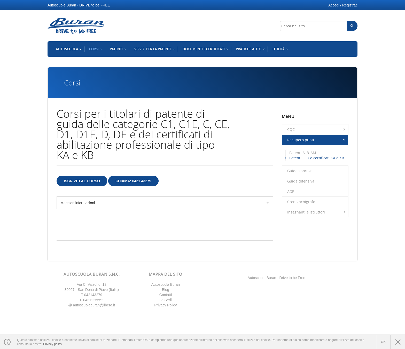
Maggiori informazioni (77, 203)
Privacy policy (52, 344)
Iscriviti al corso (82, 181)
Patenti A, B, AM (302, 152)
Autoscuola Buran (165, 284)
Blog (165, 290)
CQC (317, 129)
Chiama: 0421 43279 (133, 181)
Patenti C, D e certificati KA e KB (316, 157)
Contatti (165, 295)
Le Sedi (165, 300)
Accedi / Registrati (342, 5)
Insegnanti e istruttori (317, 212)
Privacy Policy (165, 305)
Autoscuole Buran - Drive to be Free (276, 278)
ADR (290, 191)
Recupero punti (317, 139)
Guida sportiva (300, 170)
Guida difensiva (300, 181)
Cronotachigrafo (301, 201)
